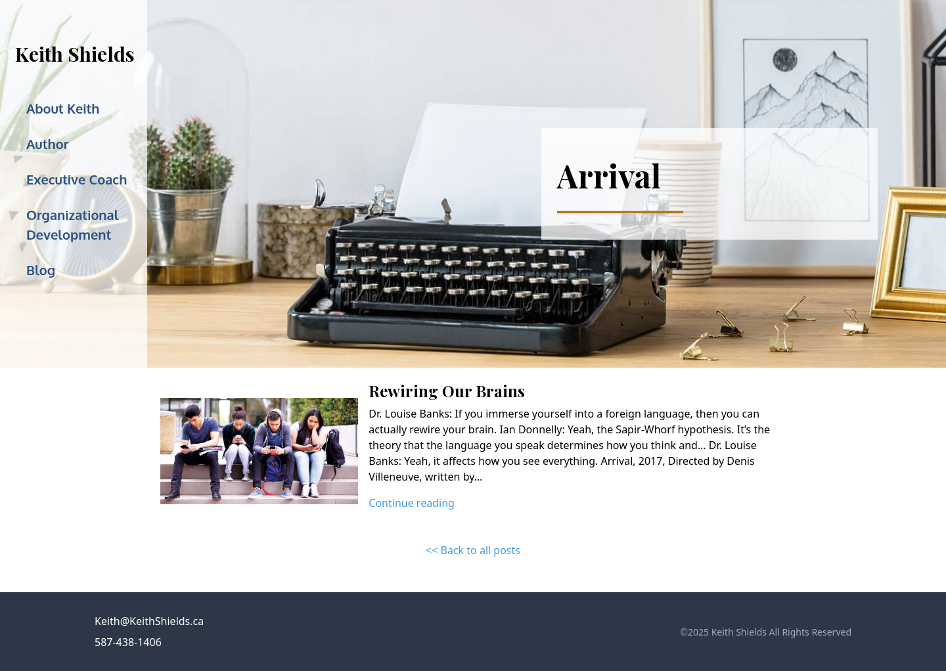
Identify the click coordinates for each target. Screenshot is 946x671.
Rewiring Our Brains (447, 390)
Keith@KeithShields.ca (149, 621)
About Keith (63, 108)
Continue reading (412, 503)
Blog (40, 269)
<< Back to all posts (473, 550)
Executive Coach (76, 179)
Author (47, 143)
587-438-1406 (128, 642)
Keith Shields (75, 54)
